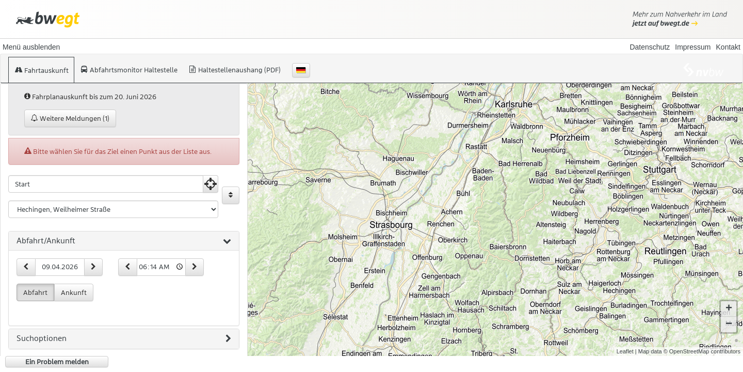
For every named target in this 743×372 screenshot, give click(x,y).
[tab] (124, 241)
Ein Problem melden (57, 361)
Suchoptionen (124, 339)
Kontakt (728, 47)
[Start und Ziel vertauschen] (230, 195)
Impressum (692, 47)
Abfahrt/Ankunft (124, 241)
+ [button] (728, 309)
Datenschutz (649, 47)
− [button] (728, 324)
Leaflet (625, 351)
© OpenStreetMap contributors (702, 351)
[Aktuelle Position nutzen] (210, 184)
